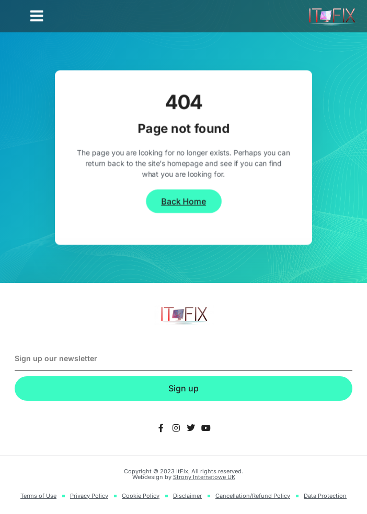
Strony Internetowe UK (204, 477)
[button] (37, 16)
